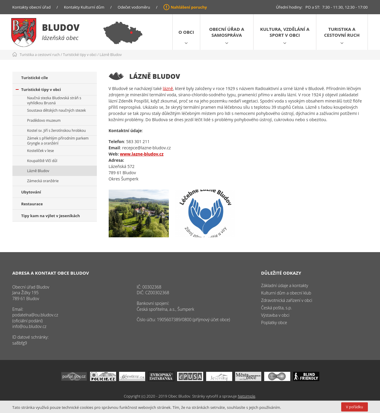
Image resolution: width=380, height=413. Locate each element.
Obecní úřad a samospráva (226, 32)
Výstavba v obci (275, 315)
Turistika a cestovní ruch (342, 32)
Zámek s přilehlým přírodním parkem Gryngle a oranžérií (58, 141)
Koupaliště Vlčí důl (42, 160)
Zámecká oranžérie (43, 180)
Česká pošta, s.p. (276, 307)
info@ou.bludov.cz (29, 326)
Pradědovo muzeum (44, 120)
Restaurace (32, 203)
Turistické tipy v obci (80, 54)
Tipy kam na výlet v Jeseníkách (50, 215)
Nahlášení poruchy (189, 7)
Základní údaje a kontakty (284, 285)
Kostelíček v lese (40, 150)
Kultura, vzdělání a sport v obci (284, 32)
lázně (168, 88)
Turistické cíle (34, 77)
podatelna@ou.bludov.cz (35, 315)
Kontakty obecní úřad (31, 7)
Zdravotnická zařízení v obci (286, 300)
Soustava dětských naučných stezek (56, 110)
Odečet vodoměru (134, 7)
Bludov (61, 27)
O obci (186, 32)
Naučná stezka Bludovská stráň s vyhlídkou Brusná (54, 100)
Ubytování (31, 192)
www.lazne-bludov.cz (141, 154)
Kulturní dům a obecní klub (286, 293)
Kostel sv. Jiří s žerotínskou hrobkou (56, 130)
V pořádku (354, 406)
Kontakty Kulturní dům (84, 7)
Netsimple (246, 396)
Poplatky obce (274, 322)
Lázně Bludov (110, 54)
